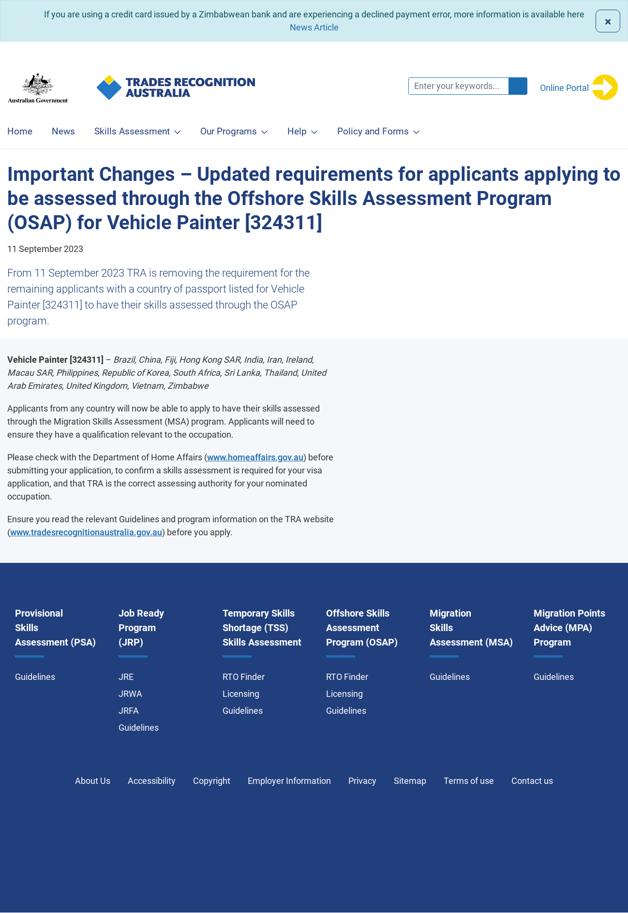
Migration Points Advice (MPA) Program (569, 627)
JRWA (130, 694)
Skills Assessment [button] (132, 131)
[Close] (608, 21)
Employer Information (289, 781)
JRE (126, 677)
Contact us (532, 781)
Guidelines (35, 677)
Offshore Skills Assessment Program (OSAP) (362, 627)
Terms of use (469, 781)
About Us (92, 781)
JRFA (129, 711)
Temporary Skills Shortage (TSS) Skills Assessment (262, 627)
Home (19, 131)
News (63, 131)
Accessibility (152, 781)
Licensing (241, 694)
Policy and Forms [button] (373, 131)
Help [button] (297, 131)
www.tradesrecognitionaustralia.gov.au (86, 532)
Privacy (362, 781)
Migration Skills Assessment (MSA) (471, 627)
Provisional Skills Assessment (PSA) (55, 627)
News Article (314, 27)
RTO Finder (244, 677)
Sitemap (410, 781)
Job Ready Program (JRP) (141, 627)
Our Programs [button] (228, 131)
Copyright (211, 781)
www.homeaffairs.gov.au (255, 457)
